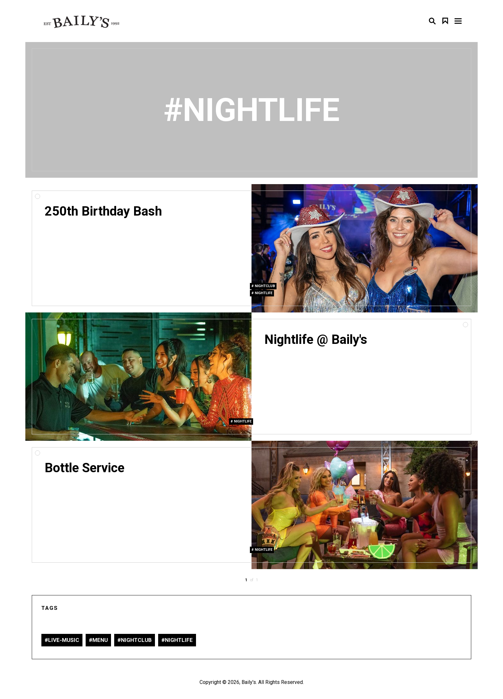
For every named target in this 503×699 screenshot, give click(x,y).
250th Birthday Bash (103, 211)
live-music (63, 640)
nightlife (263, 293)
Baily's (249, 682)
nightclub (265, 286)
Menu (100, 640)
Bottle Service (84, 467)
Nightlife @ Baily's (315, 339)
